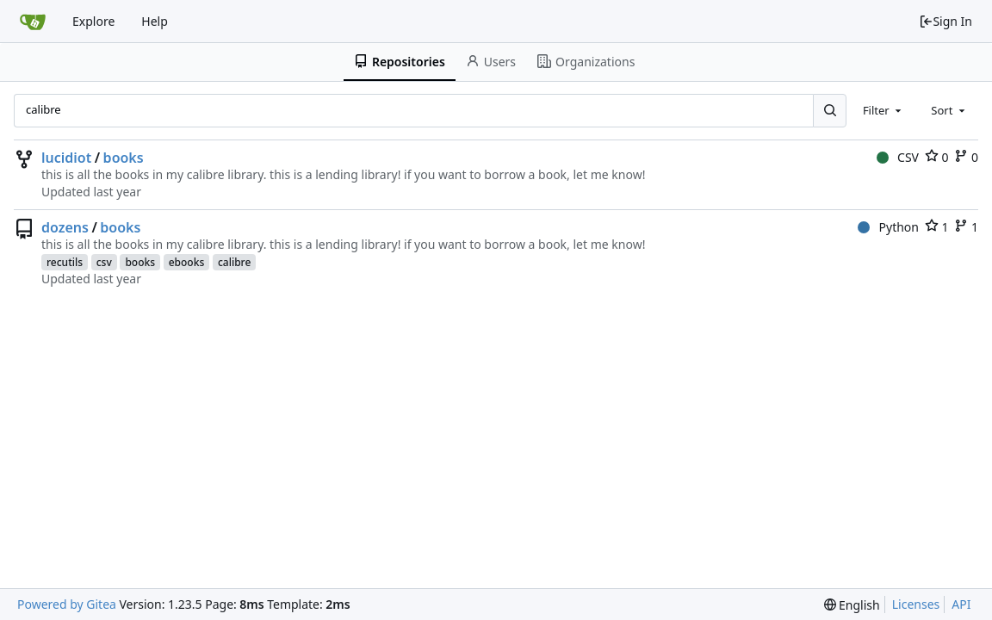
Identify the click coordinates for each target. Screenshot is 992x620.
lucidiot (66, 157)
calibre (234, 262)
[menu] (852, 605)
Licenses (916, 604)
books (123, 157)
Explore (93, 21)
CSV (898, 157)
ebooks (187, 262)
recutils (64, 262)
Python (888, 227)
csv (104, 262)
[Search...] (829, 110)
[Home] (33, 21)
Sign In (945, 21)
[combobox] (883, 110)
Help (154, 21)
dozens (65, 227)
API (961, 604)
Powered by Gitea (66, 604)
